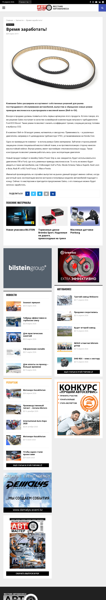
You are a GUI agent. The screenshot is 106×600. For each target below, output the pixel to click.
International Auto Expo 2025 (35, 422)
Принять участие (68, 396)
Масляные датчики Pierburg (81, 231)
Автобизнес (64, 289)
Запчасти (10, 24)
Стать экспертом (68, 403)
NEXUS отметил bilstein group (86, 344)
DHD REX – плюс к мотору (87, 358)
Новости (11, 295)
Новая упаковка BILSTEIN (20, 229)
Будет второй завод (84, 327)
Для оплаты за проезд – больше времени (35, 365)
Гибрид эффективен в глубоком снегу (34, 319)
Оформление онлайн (34, 349)
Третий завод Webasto (86, 296)
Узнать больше (67, 399)
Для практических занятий (33, 334)
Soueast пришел (31, 302)
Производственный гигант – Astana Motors (35, 406)
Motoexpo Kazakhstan (34, 390)
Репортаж (12, 382)
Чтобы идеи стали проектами (33, 453)
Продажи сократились (86, 312)
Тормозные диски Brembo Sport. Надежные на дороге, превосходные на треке (52, 234)
